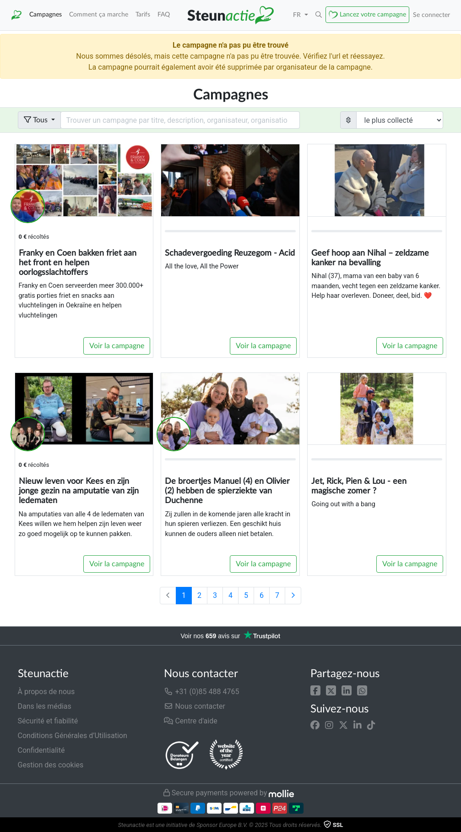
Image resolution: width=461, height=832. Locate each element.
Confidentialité (41, 750)
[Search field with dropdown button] (180, 120)
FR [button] (298, 14)
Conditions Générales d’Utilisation (72, 735)
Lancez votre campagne (373, 14)
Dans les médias (44, 706)
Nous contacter (194, 706)
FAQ (163, 14)
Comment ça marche (98, 14)
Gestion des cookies (51, 765)
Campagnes (45, 14)
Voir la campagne (116, 346)
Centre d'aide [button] (190, 721)
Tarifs (143, 14)
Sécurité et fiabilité (48, 721)
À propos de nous (46, 691)
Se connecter (431, 14)
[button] (315, 689)
